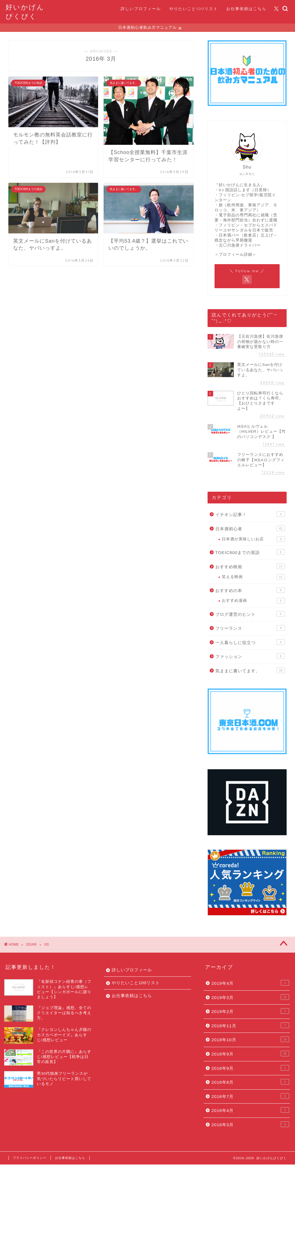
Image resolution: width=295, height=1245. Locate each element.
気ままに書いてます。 (250, 671)
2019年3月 (250, 998)
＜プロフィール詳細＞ (235, 255)
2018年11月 (250, 1026)
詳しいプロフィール (141, 8)
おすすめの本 (250, 591)
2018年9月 (250, 1054)
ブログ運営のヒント (250, 614)
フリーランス (250, 628)
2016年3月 (250, 1125)
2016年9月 (250, 1068)
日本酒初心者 (250, 529)
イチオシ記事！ (250, 515)
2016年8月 (250, 1082)
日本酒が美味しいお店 (253, 540)
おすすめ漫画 (253, 601)
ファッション (250, 657)
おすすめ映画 (250, 567)
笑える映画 (253, 578)
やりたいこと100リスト (193, 8)
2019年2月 (250, 1012)
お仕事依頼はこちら (246, 8)
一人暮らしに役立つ (250, 643)
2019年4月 (250, 983)
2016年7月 (250, 1097)
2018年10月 (250, 1040)
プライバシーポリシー (29, 1158)
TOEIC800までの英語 (250, 553)
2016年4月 (250, 1111)
